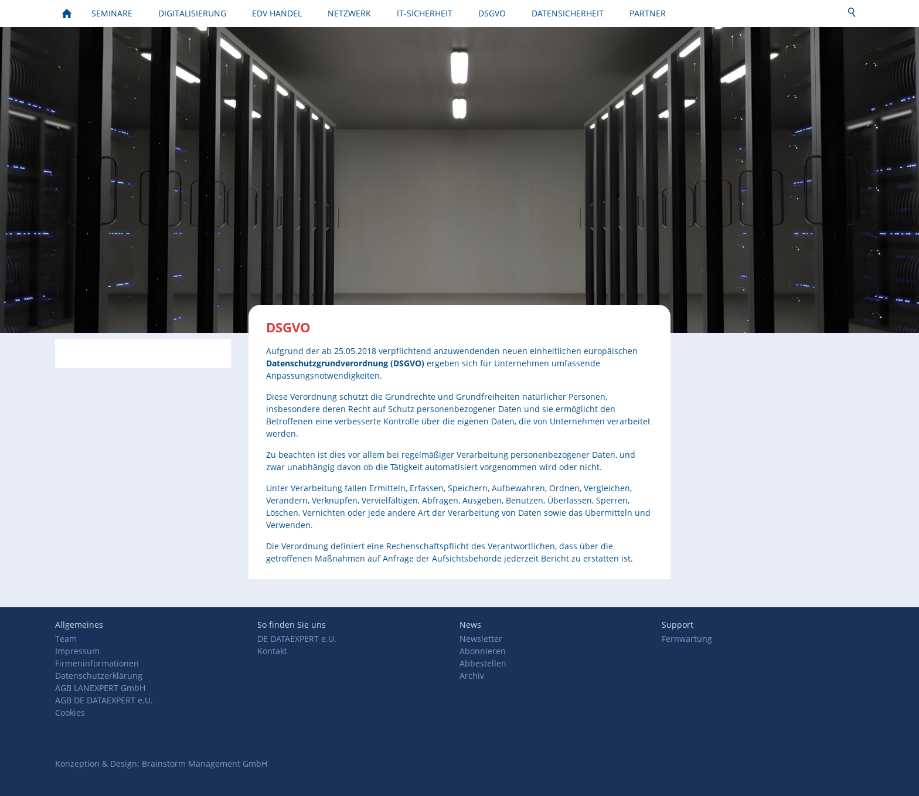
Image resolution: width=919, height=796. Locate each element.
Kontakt (272, 650)
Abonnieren (483, 650)
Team (66, 638)
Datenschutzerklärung (98, 675)
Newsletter (481, 638)
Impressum (77, 650)
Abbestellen (483, 663)
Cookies (70, 712)
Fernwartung (687, 638)
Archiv (472, 675)
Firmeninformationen (97, 663)
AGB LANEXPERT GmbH (100, 687)
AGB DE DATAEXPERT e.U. (104, 700)
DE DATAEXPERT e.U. (296, 638)
